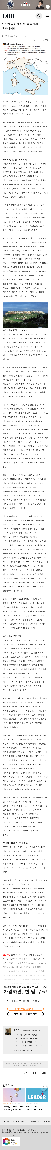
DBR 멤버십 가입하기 (25, 1014)
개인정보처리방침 (17, 1121)
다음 (44, 1073)
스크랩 (43, 40)
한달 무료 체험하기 (25, 1008)
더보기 (34, 40)
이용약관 (5, 1121)
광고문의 (47, 1121)
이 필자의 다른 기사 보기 (23, 1050)
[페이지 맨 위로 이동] (44, 1088)
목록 (35, 1073)
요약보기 (47, 40)
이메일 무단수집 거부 (33, 1121)
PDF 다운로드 (38, 40)
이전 (25, 1073)
